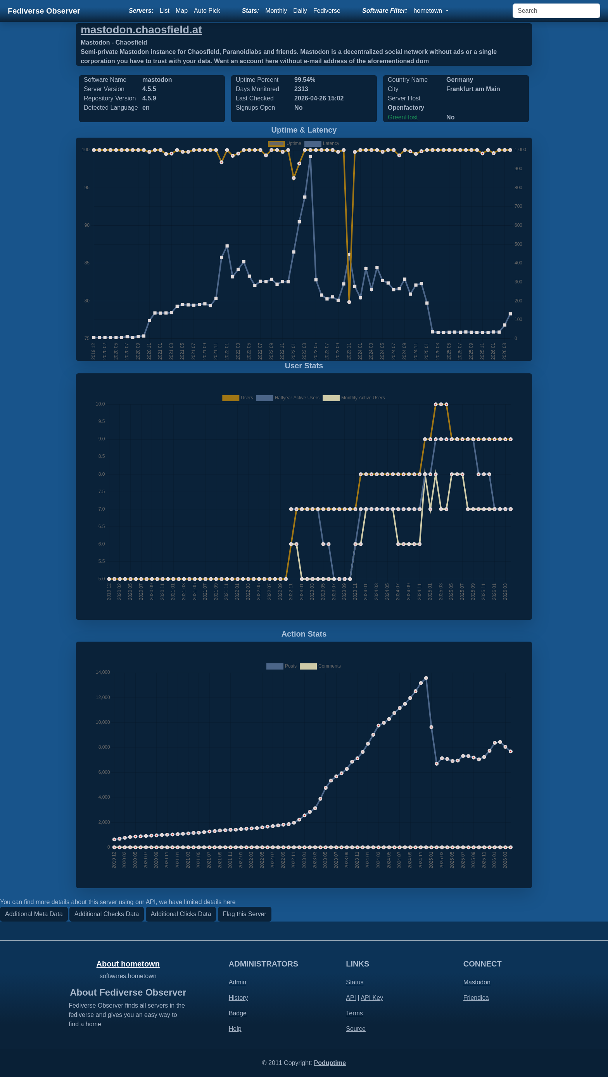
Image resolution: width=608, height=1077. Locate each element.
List (164, 10)
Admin (237, 982)
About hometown (128, 964)
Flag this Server (244, 914)
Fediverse (326, 10)
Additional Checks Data (106, 914)
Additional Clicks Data (181, 914)
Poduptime (330, 1063)
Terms (354, 1013)
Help (235, 1028)
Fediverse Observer (44, 11)
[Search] (556, 10)
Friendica (476, 997)
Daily (300, 10)
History (238, 997)
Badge (238, 1013)
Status (354, 982)
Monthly (276, 10)
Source (356, 1028)
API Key (372, 997)
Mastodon (477, 982)
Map (182, 10)
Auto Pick (207, 10)
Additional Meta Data (34, 914)
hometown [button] (428, 10)
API (351, 997)
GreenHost (403, 117)
